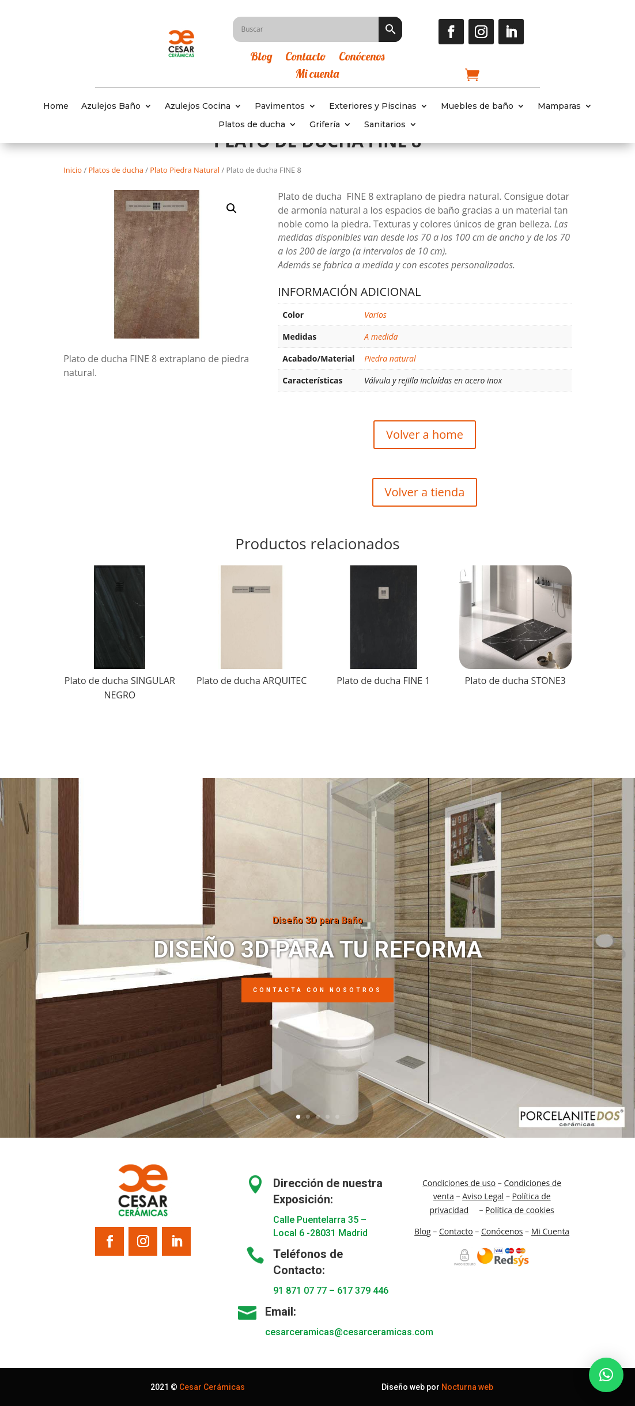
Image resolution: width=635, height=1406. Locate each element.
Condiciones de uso (459, 1182)
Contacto (305, 57)
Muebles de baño (477, 106)
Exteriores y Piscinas (373, 106)
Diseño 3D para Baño (318, 920)
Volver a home (424, 434)
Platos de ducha (251, 125)
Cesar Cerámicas (212, 1387)
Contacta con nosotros (317, 990)
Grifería (324, 125)
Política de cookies (519, 1209)
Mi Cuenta (550, 1231)
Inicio (72, 170)
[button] (231, 208)
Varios (375, 314)
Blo (422, 1231)
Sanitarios (385, 125)
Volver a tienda (425, 492)
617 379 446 (362, 1290)
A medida (381, 336)
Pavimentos (280, 106)
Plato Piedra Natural (185, 170)
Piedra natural (389, 358)
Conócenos (361, 57)
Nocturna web (467, 1387)
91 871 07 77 (300, 1290)
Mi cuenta (317, 75)
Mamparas (559, 106)
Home (56, 106)
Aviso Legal (483, 1196)
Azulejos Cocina (197, 106)
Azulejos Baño (111, 106)
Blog (261, 57)
